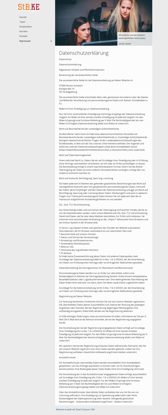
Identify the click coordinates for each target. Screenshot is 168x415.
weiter (128, 44)
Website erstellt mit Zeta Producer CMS (75, 409)
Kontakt (23, 36)
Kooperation (25, 26)
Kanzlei (23, 17)
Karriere (23, 31)
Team (22, 21)
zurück (121, 44)
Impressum (25, 41)
